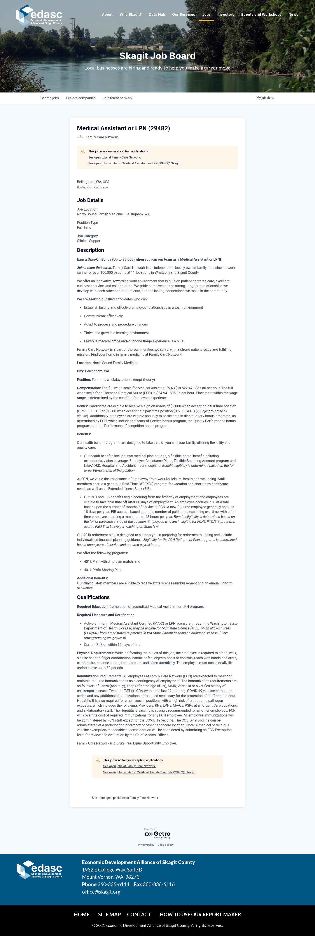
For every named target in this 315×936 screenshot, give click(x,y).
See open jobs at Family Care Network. (114, 157)
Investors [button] (226, 14)
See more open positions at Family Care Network (125, 798)
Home (81, 914)
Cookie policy (165, 844)
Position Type (87, 223)
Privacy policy (146, 844)
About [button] (107, 14)
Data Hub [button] (157, 14)
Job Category (87, 236)
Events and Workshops (261, 14)
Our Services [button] (183, 14)
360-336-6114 (113, 884)
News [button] (293, 14)
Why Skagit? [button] (131, 14)
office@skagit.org (101, 892)
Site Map (109, 914)
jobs (50, 98)
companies (80, 98)
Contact (139, 914)
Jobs (206, 14)
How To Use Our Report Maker (200, 914)
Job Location (87, 209)
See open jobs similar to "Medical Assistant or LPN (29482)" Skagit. (134, 163)
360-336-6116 (158, 884)
